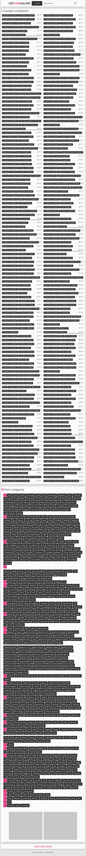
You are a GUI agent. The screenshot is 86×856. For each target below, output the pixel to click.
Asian (16, 495)
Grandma (7, 607)
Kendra (7, 679)
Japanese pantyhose (45, 639)
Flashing (63, 596)
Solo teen (27, 777)
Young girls (23, 207)
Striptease (40, 770)
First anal (40, 596)
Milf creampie (73, 121)
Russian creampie (66, 266)
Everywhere (76, 54)
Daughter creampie (67, 344)
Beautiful (27, 524)
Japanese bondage (39, 661)
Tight (64, 787)
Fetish (40, 593)
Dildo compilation (25, 164)
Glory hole (77, 607)
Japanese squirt (10, 651)
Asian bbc (77, 495)
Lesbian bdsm (25, 690)
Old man (23, 722)
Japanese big (38, 665)
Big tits (46, 285)
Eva (41, 582)
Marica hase (39, 704)
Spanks (16, 770)
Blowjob (58, 520)
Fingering (49, 596)
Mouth (16, 708)
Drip (62, 336)
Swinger (19, 762)
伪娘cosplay (35, 387)
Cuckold (61, 542)
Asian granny (66, 499)
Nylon (10, 715)
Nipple (24, 715)
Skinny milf (22, 113)
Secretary (7, 770)
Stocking (64, 755)
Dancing (63, 575)
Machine (60, 701)
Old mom (73, 722)
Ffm (28, 593)
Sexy (22, 766)
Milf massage (18, 711)
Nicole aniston (51, 715)
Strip (49, 773)
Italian (32, 628)
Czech (42, 545)
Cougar (63, 254)
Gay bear (74, 610)
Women (21, 234)
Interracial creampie (67, 172)
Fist (56, 585)
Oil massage (39, 726)
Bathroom (52, 538)
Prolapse (64, 729)
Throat (21, 787)
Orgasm (31, 722)
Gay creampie (72, 285)
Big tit (20, 538)
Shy (70, 773)
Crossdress (39, 552)
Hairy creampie (24, 180)
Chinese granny (72, 542)
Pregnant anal (7, 450)
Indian (5, 426)
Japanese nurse (66, 647)
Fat (5, 589)
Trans (50, 780)
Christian (22, 418)
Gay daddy (12, 603)
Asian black (20, 499)
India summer (42, 628)
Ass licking (60, 506)
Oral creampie (72, 82)
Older (66, 722)
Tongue (7, 787)
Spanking (20, 755)
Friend (47, 593)
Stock (13, 777)
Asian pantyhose (10, 502)
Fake (68, 589)
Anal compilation (66, 47)
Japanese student (10, 658)
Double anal (44, 575)
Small (74, 759)
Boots (63, 517)
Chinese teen (50, 549)
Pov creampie (75, 410)
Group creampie (24, 348)
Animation (61, 495)
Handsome (48, 614)
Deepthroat (58, 571)
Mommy (56, 704)
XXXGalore (19, 3)
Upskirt (10, 791)
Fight (44, 589)
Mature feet (39, 711)
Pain (4, 23)
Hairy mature (74, 621)
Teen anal (39, 784)
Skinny (38, 759)
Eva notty (34, 582)
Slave (23, 759)
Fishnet (71, 596)
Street (70, 766)
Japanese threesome (27, 669)
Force (76, 585)
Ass (43, 495)
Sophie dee (72, 770)
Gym (61, 607)
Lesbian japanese (49, 694)
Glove (16, 607)
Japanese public (48, 654)
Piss (40, 729)
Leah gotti (44, 690)
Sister (41, 755)
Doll (75, 571)
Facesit (22, 600)
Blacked (7, 520)
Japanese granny (10, 647)
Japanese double (67, 661)
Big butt (43, 538)
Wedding (65, 798)
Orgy (55, 722)
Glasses (68, 607)
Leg (48, 686)
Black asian (75, 531)
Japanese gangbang (25, 651)
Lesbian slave (75, 686)
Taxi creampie (65, 109)
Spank (34, 755)
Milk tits (24, 708)
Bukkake (47, 332)
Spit (55, 766)
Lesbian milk (76, 317)
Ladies (36, 27)
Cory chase (47, 559)
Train (79, 784)
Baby (50, 524)
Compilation (48, 156)
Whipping (44, 798)
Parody (27, 387)
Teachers (27, 23)
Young (10, 805)
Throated (34, 453)
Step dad (77, 773)
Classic (78, 552)
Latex (18, 683)
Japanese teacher (61, 639)
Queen (10, 745)
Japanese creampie (26, 191)
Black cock (64, 328)
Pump (18, 741)
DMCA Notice (49, 852)
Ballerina (30, 531)
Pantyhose (21, 729)
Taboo (77, 780)
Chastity (29, 552)
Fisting (24, 585)
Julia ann (20, 635)
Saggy (77, 762)
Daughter (41, 571)
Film (6, 593)
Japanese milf (68, 635)
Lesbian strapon (10, 686)
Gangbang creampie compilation (71, 152)
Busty (51, 534)
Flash (38, 589)
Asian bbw (17, 509)
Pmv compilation (24, 90)
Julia (34, 639)
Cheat (50, 556)
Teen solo (56, 787)
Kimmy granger (59, 676)
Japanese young (73, 669)
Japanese (11, 632)
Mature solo (65, 704)
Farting (31, 589)
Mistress (15, 704)
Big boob (34, 538)
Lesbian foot (53, 683)
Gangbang (6, 35)
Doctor (21, 571)
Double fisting (40, 578)
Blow (68, 534)
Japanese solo (24, 647)
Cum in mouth (68, 552)
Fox (56, 596)
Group (51, 603)
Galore (21, 121)
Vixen (47, 795)
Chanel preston (23, 549)
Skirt (47, 770)
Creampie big (65, 140)
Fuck (74, 589)
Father (23, 589)
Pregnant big (49, 737)
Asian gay (30, 495)
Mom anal (8, 708)
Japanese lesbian (50, 176)
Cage (61, 559)
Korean (10, 676)
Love (16, 690)
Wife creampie (76, 187)
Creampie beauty (24, 336)
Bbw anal (18, 524)
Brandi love (8, 524)
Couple (14, 556)
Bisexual (57, 524)
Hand (12, 618)
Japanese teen (9, 643)
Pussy (20, 733)
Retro (51, 748)
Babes (60, 538)
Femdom (32, 585)
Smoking (62, 762)
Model (73, 701)
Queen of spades (74, 469)
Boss (44, 524)
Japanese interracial (53, 665)
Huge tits (7, 621)
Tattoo (25, 784)
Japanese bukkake (58, 669)
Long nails (8, 690)
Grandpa (44, 603)
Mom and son (9, 701)
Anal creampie (24, 117)
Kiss (34, 676)
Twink (48, 787)
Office (15, 722)
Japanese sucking (43, 669)
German (5, 176)
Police (40, 733)
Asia (57, 499)
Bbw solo (58, 297)
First (80, 589)
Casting (22, 545)
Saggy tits (26, 773)
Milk (25, 697)
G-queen (64, 469)
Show (23, 770)
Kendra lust (27, 676)
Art (42, 506)
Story (29, 766)
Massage (17, 697)
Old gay (47, 230)
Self (54, 773)
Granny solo (18, 610)
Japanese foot (75, 639)
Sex (25, 762)
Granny (26, 603)
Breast (21, 534)
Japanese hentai (68, 665)
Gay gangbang (31, 234)
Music (4, 387)
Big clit (6, 531)
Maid (67, 701)
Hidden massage (26, 621)
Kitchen (41, 676)
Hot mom (54, 618)
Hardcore (36, 618)
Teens (15, 787)
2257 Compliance (38, 852)
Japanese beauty (10, 654)
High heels (69, 614)
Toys (28, 787)
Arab (38, 495)
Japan (19, 632)
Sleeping (55, 755)
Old (9, 722)
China (18, 542)
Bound (6, 534)
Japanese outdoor (10, 669)
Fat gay (22, 596)
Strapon (15, 759)
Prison (67, 737)
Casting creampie (25, 86)
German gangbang (32, 199)
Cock (27, 559)
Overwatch (64, 422)
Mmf (44, 708)
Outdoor (48, 722)
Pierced (39, 737)
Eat (29, 184)
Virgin (10, 795)
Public (60, 51)
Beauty (66, 520)
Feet (40, 585)
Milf (38, 697)
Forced (69, 585)
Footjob (11, 585)
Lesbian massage (68, 297)
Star (43, 773)
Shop (76, 766)
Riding (66, 748)
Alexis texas (45, 502)
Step (48, 762)
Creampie (47, 133)
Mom (10, 697)
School (5, 199)
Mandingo (62, 697)
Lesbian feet (64, 683)
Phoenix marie (28, 741)
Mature (31, 697)
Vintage (17, 795)
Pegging (48, 729)
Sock (41, 766)
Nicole (41, 715)
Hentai (10, 614)
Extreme (26, 582)
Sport (35, 766)
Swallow (46, 82)
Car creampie (28, 137)
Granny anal (67, 603)
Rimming (58, 748)
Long (38, 694)
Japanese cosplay (52, 647)
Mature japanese (52, 711)
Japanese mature (14, 39)
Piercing (33, 733)
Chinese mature (10, 549)
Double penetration (11, 578)
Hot (36, 621)
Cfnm (59, 549)
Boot (42, 527)
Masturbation (22, 701)
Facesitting (48, 585)
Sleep (28, 755)
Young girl (24, 805)
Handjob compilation (61, 101)
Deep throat (48, 101)
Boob (27, 538)
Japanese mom (43, 632)
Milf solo (76, 704)
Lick (43, 686)
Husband (64, 621)
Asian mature (24, 502)
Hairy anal (43, 621)
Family (62, 585)
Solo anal (7, 773)
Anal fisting (51, 495)
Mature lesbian (35, 708)
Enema (10, 582)
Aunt (53, 502)
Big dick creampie (67, 90)
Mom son (53, 697)
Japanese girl (7, 74)
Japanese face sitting (23, 665)
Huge (77, 614)
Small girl (64, 121)
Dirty (49, 578)
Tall (44, 780)
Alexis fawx (71, 502)
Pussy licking (9, 741)
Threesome (8, 784)
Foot (18, 585)
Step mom (8, 766)
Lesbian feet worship (59, 686)
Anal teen (55, 509)
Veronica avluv (49, 446)
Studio (34, 438)
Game (38, 607)
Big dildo (22, 531)
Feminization (65, 313)
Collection (47, 227)
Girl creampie (23, 43)
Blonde (44, 531)
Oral (36, 242)
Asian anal (42, 499)
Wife (9, 798)
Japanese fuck (22, 672)
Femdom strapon (10, 600)
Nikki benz (75, 715)
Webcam (17, 798)
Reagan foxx (41, 748)
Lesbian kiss (30, 694)
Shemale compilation (26, 78)
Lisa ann (34, 683)
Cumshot (76, 549)
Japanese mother (10, 661)
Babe (71, 527)
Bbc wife (32, 517)
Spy (12, 762)
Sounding (36, 773)
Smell (16, 766)
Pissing (72, 729)
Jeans (19, 643)
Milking (7, 704)
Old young (8, 726)
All (75, 90)
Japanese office (24, 639)
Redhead (24, 752)
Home (15, 621)
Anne (69, 495)
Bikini (77, 527)
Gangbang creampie (18, 35)
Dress (30, 578)
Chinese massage (10, 559)
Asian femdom (9, 513)
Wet (79, 798)
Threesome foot (33, 403)
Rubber (7, 752)
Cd (5, 545)
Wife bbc (35, 798)
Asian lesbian (48, 297)
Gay (19, 603)
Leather (36, 686)
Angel (26, 509)
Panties (24, 737)
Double (7, 575)
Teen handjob (34, 277)
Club (21, 559)
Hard (6, 618)
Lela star (22, 54)
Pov (26, 733)
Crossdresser (32, 545)
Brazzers (17, 517)
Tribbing (59, 784)
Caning (61, 545)
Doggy (23, 578)
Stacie (30, 383)
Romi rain (74, 748)
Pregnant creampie (20, 450)
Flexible (61, 589)
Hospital (45, 618)
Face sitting (56, 593)
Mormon (7, 711)
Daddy (14, 571)
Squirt (47, 755)
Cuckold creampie (25, 203)
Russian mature (21, 748)
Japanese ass (36, 654)
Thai (30, 780)
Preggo (55, 729)
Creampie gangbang (26, 105)
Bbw (9, 517)
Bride (44, 520)
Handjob (25, 614)
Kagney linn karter (74, 676)
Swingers (62, 766)
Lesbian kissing (56, 690)
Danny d (68, 571)
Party (79, 729)
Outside (30, 726)
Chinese (11, 542)
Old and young (19, 726)
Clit (23, 552)
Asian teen (35, 506)
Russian (11, 748)
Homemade (58, 614)
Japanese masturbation (58, 658)
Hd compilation (71, 336)
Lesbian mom (69, 690)
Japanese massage (50, 51)
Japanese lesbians (25, 658)
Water (73, 798)
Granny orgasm (62, 610)
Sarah (19, 777)
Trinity (71, 43)
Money (31, 701)
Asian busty (34, 509)
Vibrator (32, 795)
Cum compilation (66, 23)
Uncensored (28, 791)
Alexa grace (65, 509)
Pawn (47, 741)
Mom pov (29, 711)
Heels (17, 614)
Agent (20, 513)
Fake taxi (65, 593)
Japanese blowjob (41, 658)
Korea (18, 676)
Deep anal (75, 140)
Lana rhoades (9, 694)
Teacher (17, 780)
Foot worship (14, 589)
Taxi (71, 780)
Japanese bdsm (40, 643)
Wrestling (26, 798)
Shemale (11, 755)
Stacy (21, 383)
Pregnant (11, 729)
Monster (40, 701)
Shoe (54, 762)
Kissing (49, 676)
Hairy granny (19, 625)
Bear (56, 517)
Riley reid (64, 148)
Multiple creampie (34, 97)
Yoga (17, 805)
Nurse (17, 715)
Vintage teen (65, 356)
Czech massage (37, 549)
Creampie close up (25, 27)
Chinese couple (74, 556)
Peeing (31, 737)
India (26, 628)
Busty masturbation (33, 534)
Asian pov (22, 391)
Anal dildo (8, 509)
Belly (38, 531)
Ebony (18, 582)
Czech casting (71, 559)
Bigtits (64, 527)
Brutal (14, 531)
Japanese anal (7, 191)
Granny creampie (73, 230)
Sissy (53, 759)
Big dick (16, 527)
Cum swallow (36, 559)
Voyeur (24, 795)
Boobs (49, 527)
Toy (47, 784)
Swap (6, 777)
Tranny (64, 780)
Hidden (39, 614)
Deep (46, 293)
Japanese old (75, 176)
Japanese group (8, 285)
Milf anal (62, 708)
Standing (31, 770)
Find (76, 461)
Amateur (77, 499)
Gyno (58, 603)
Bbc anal (35, 527)
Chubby (49, 545)
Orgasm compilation (26, 58)
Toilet (25, 780)
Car (4, 137)
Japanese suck (9, 672)
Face (33, 593)
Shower (70, 762)
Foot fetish (52, 589)
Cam (55, 559)
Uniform (19, 791)
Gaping (51, 610)
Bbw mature (64, 531)
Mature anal (49, 701)
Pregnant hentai (33, 450)
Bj (26, 520)
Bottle (14, 534)
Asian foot (61, 502)
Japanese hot (9, 665)
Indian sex (28, 426)
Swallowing (22, 403)
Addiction (64, 465)
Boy (14, 520)
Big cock (36, 524)
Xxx (9, 802)
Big (31, 520)
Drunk (49, 571)
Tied (52, 784)
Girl (75, 603)
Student (46, 129)
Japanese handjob (55, 643)
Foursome (31, 600)
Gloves (31, 607)
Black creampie (34, 410)
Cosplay (25, 542)
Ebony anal (49, 582)
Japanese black (69, 51)
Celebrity (70, 545)
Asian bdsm (45, 509)
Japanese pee (24, 654)
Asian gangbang (10, 506)
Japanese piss (40, 651)
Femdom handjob (10, 596)
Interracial (18, 628)
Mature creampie (66, 15)
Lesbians (43, 683)
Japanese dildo (24, 661)
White (58, 798)
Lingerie (36, 690)
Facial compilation (67, 58)
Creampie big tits (66, 86)
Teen (10, 780)
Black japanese (68, 524)
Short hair (17, 773)
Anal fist (51, 499)
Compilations (23, 51)
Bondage (71, 517)
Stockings (72, 755)
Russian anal (65, 442)
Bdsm (25, 517)
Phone (47, 733)
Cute (17, 552)
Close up (7, 563)
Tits (32, 784)
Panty (74, 737)
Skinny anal (62, 773)
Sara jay (41, 762)
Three (67, 784)
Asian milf (34, 502)
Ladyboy (26, 683)
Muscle (71, 697)
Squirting (46, 759)
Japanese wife (56, 635)
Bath (44, 534)
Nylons (14, 719)
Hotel (29, 618)
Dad (27, 571)
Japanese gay (9, 635)
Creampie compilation (10, 15)
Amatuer (22, 250)
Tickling (57, 780)
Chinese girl (24, 556)
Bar (77, 524)
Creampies (22, 31)
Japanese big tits (8, 152)
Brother (56, 527)
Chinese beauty (60, 556)
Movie (30, 704)
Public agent (14, 737)
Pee (45, 477)
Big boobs (25, 527)
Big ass (20, 520)
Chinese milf (8, 552)
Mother (44, 697)
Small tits (62, 770)
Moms (23, 704)
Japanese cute (53, 661)
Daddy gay (27, 575)
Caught (7, 556)
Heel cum (64, 43)
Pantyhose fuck (10, 733)
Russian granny (35, 752)
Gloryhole (7, 610)
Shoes (67, 759)
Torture (18, 784)
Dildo (34, 571)
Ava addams (8, 499)
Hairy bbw (22, 97)
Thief (73, 784)
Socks (6, 762)
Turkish (37, 780)
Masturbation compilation (27, 211)
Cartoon (34, 542)
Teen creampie (72, 129)
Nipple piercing (64, 715)
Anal (17, 246)
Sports (54, 770)
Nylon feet (32, 715)
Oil (60, 722)
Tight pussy (73, 787)
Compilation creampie (26, 15)
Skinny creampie (33, 113)
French (21, 593)
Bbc (39, 517)
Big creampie (23, 62)
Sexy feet (32, 762)
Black (51, 517)
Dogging (54, 575)
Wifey (73, 356)
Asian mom (50, 506)
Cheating (67, 549)
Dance (6, 571)
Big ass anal (59, 534)
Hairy (32, 614)
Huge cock (8, 625)
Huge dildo (20, 618)
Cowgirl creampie (66, 97)
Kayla (76, 481)
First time (13, 593)
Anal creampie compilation (69, 66)
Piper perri (39, 741)
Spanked (30, 759)
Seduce (36, 777)
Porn (54, 733)
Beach (50, 520)
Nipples (7, 719)
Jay (25, 383)
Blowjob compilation (26, 273)
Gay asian (28, 610)
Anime (16, 191)
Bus (44, 517)
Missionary (53, 708)
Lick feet (20, 694)
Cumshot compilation (68, 19)
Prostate (59, 737)
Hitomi (5, 39)
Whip (51, 798)
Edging (58, 582)
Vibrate (40, 795)
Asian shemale (72, 506)
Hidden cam (54, 621)
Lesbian (11, 683)
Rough (32, 748)
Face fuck (31, 596)
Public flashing (65, 54)
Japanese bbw (71, 473)
